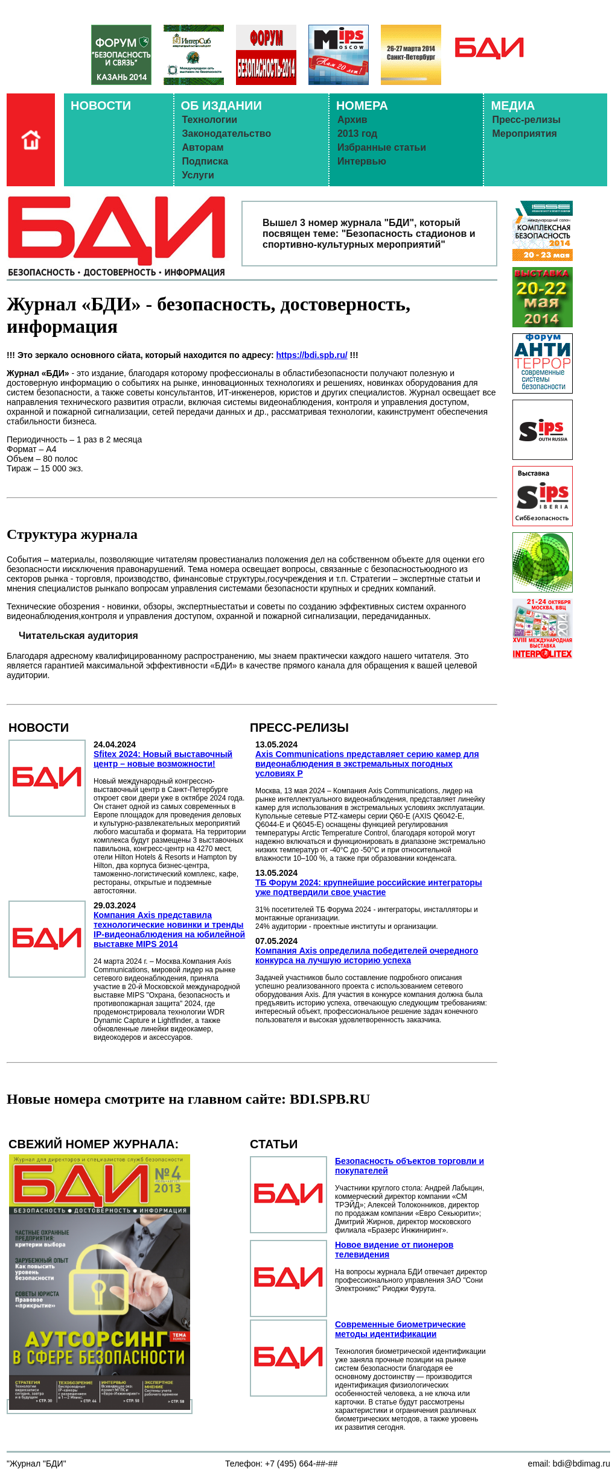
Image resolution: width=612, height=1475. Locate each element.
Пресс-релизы (526, 120)
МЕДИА (513, 105)
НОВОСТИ (101, 105)
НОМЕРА (362, 105)
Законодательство (227, 133)
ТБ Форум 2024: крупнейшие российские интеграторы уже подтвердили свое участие (368, 887)
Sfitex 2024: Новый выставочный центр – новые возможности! (163, 759)
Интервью (361, 161)
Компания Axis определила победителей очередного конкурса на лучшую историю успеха (366, 955)
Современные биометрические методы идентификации (400, 1329)
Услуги (198, 175)
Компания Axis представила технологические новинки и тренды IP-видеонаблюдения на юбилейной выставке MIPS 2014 (169, 929)
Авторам (203, 147)
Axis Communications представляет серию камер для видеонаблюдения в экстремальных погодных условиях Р (367, 763)
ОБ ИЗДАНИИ (221, 105)
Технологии (210, 120)
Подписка (205, 161)
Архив (352, 120)
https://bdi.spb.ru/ (311, 355)
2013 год (357, 133)
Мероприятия (524, 133)
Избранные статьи (381, 147)
